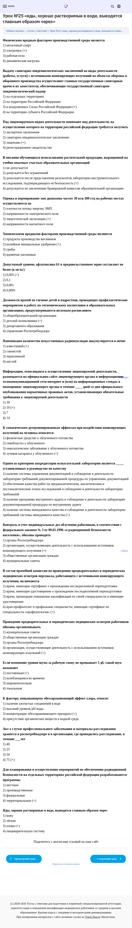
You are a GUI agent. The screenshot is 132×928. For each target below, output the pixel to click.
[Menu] (8, 6)
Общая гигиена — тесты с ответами (26, 30)
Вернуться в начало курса (66, 864)
